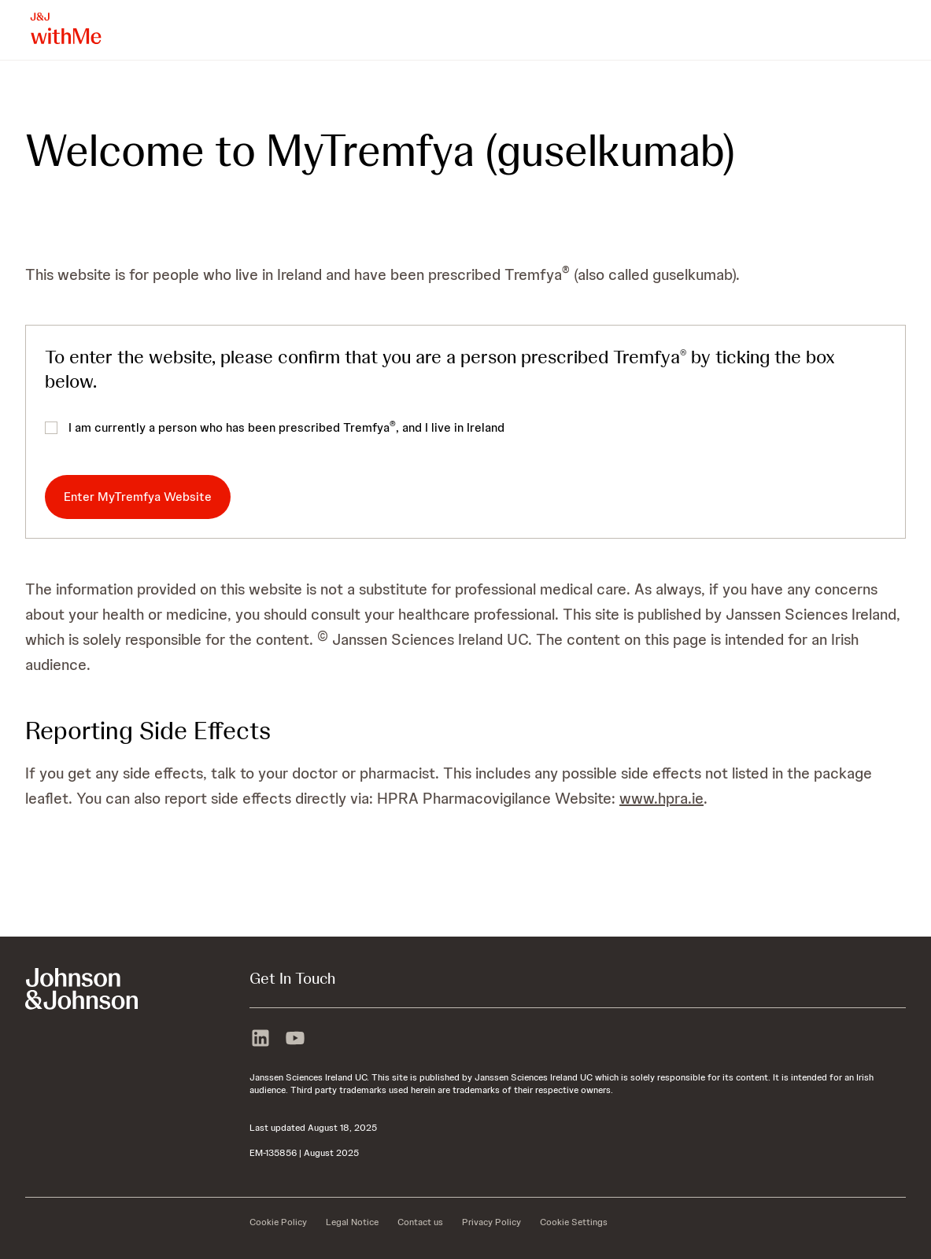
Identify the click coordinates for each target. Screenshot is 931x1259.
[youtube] (295, 1036)
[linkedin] (260, 1036)
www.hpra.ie (661, 798)
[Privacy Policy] (491, 1222)
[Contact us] (420, 1222)
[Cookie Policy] (278, 1222)
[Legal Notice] (352, 1222)
